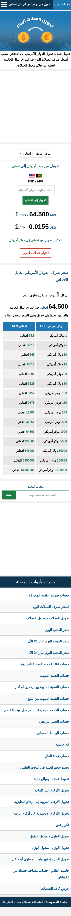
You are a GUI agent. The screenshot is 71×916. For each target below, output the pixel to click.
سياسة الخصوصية (57, 902)
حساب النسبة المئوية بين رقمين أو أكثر (42, 687)
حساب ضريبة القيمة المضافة (49, 595)
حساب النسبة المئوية (54, 676)
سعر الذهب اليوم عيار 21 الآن (48, 641)
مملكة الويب (62, 4)
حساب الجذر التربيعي (54, 721)
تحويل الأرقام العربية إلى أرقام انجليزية (41, 802)
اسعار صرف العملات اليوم (50, 607)
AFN (53, 215)
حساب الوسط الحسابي (52, 733)
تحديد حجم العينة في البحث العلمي (44, 767)
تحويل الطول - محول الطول (49, 836)
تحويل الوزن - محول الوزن (50, 848)
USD (23, 215)
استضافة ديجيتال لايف (29, 902)
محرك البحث (35, 486)
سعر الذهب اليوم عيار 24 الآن (48, 653)
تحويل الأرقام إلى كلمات (52, 790)
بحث (9, 494)
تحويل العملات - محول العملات (47, 618)
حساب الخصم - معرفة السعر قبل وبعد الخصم (36, 710)
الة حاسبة (62, 744)
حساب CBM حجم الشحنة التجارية (45, 664)
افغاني (44, 307)
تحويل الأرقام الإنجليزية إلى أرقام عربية (41, 813)
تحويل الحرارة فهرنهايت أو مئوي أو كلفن (40, 859)
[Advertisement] (35, 106)
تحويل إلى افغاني (35, 200)
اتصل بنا (8, 902)
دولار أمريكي (47, 295)
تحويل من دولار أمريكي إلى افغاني (30, 4)
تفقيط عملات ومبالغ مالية (51, 779)
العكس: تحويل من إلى (35, 240)
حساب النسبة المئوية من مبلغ (48, 699)
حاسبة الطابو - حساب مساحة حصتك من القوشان (41, 874)
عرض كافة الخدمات (55, 889)
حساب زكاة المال (57, 756)
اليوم (26, 295)
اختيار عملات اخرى (35, 253)
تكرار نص (62, 825)
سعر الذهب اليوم (57, 630)
